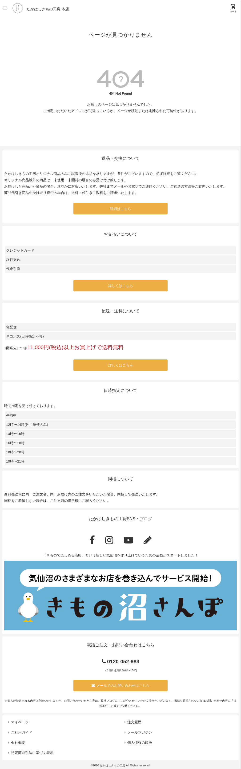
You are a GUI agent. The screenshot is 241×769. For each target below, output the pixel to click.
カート (233, 8)
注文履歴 (134, 722)
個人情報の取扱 (139, 743)
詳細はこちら (120, 209)
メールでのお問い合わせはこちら (120, 686)
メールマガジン (139, 732)
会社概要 (18, 743)
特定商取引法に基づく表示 (32, 753)
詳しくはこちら (120, 286)
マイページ (20, 722)
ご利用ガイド (21, 732)
